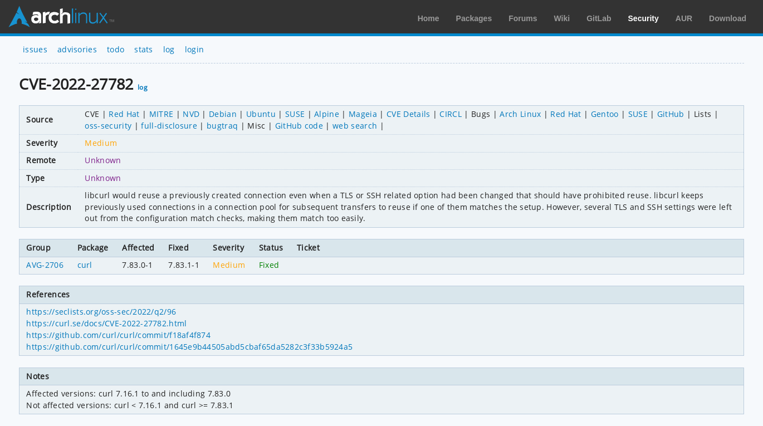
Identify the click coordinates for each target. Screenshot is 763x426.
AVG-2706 (44, 264)
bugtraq (222, 125)
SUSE (295, 114)
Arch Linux (61, 17)
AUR (684, 18)
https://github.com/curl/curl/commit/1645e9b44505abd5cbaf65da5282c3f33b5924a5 (189, 346)
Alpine (326, 114)
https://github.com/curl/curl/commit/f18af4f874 (118, 335)
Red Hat (124, 114)
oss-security (108, 125)
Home (428, 18)
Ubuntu (261, 114)
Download (727, 18)
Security (643, 18)
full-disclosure (169, 125)
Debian (223, 114)
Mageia (363, 114)
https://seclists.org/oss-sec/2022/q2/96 (101, 311)
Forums (522, 18)
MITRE (161, 114)
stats (143, 49)
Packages (474, 18)
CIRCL (450, 114)
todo (115, 49)
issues (35, 49)
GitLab (598, 18)
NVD (191, 114)
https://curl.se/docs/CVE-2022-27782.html (106, 323)
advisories (77, 49)
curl (84, 264)
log (169, 49)
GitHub (670, 114)
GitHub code (299, 125)
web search (354, 125)
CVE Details (409, 114)
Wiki (562, 18)
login (194, 49)
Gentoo (605, 114)
